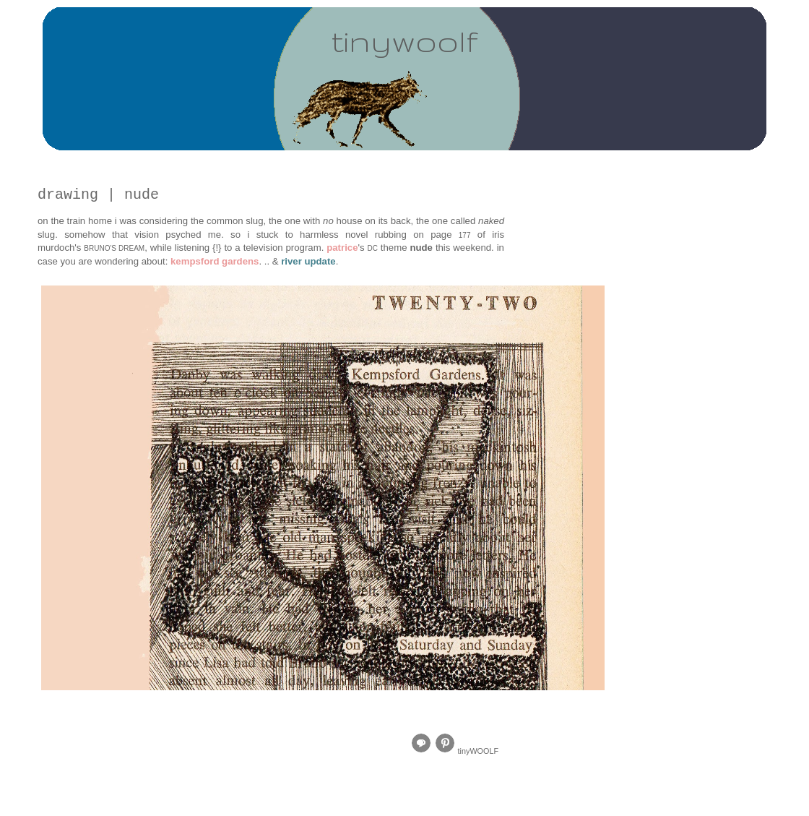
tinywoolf (404, 40)
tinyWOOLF (478, 751)
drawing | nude (98, 194)
